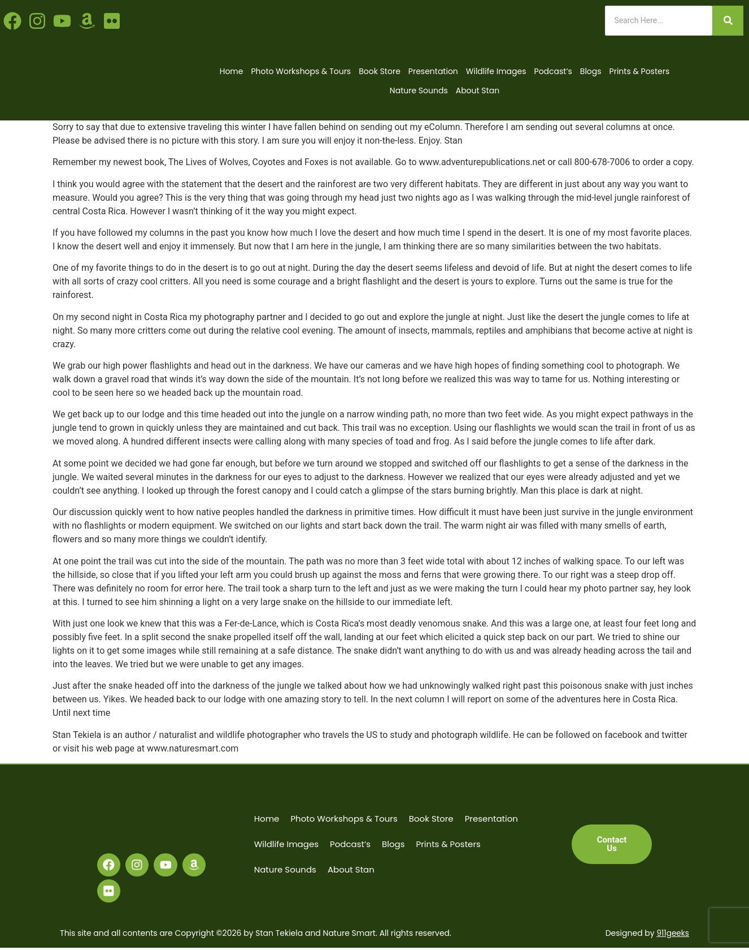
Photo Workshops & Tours (301, 71)
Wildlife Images (496, 71)
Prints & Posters (639, 71)
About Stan (477, 90)
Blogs (591, 71)
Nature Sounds (419, 90)
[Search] (658, 21)
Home (231, 71)
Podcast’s (553, 71)
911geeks (672, 936)
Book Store (379, 71)
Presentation (433, 71)
